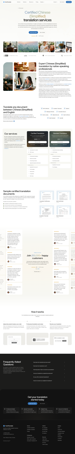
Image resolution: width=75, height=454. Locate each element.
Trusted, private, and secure (68, 55)
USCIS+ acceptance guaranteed (50, 55)
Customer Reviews (61, 431)
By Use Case (44, 431)
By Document (44, 429)
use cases (21, 116)
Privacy (10, 437)
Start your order (40, 142)
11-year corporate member (32, 55)
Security (13, 437)
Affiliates (59, 434)
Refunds (7, 437)
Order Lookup (45, 444)
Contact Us (60, 429)
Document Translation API (32, 440)
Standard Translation (31, 429)
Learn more (42, 144)
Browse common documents (9, 121)
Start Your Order (33, 32)
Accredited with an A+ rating (13, 55)
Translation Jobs (61, 433)
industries (47, 79)
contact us (18, 140)
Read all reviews (37, 271)
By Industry (44, 433)
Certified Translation (31, 427)
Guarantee (60, 440)
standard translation (67, 84)
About (59, 427)
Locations (59, 438)
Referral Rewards (45, 440)
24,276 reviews (41, 267)
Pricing (28, 431)
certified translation (50, 84)
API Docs (44, 442)
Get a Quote (42, 32)
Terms (4, 437)
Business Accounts (30, 437)
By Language (44, 427)
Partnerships (60, 436)
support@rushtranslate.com (8, 434)
